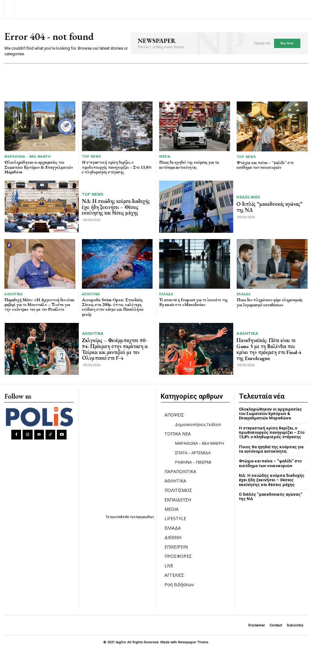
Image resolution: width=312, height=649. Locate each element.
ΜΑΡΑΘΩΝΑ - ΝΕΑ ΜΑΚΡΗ (27, 156)
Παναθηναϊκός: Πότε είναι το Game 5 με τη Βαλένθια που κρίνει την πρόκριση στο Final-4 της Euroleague (268, 349)
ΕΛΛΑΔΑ (166, 294)
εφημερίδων (145, 517)
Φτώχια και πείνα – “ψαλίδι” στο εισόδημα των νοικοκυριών (265, 165)
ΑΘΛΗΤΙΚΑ (13, 294)
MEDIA (165, 156)
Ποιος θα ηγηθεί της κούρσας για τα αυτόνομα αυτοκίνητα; (189, 164)
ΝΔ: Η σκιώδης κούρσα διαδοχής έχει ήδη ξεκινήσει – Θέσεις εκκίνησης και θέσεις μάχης (116, 207)
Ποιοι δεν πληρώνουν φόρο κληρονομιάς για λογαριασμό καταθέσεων (270, 302)
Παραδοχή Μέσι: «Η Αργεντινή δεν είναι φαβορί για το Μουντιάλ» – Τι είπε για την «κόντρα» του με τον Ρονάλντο (39, 304)
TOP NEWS (91, 156)
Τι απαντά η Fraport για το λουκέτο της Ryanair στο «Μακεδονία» (193, 302)
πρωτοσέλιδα (120, 517)
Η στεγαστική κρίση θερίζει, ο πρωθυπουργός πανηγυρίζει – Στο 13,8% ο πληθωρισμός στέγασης (117, 167)
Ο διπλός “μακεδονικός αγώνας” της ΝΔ (269, 206)
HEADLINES (248, 197)
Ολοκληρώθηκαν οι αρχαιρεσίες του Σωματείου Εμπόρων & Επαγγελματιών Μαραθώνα (38, 167)
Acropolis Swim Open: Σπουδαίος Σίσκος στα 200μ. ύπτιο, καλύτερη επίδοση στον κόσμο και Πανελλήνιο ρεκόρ (112, 307)
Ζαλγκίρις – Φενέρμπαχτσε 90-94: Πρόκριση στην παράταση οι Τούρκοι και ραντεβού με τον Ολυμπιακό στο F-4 (115, 349)
